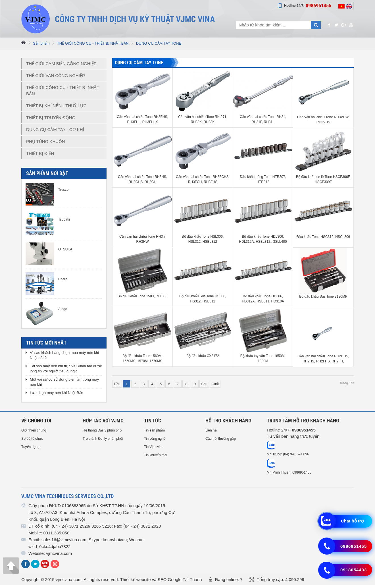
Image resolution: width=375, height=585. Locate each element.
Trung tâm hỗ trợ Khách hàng (303, 421)
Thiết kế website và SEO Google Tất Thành (161, 579)
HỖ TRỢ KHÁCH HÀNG (228, 421)
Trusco (63, 190)
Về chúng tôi (36, 421)
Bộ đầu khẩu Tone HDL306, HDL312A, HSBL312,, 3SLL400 (263, 239)
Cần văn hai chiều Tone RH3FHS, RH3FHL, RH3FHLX (142, 119)
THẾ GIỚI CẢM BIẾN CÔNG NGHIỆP (61, 63)
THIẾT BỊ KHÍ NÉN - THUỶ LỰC (56, 105)
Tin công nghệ (155, 439)
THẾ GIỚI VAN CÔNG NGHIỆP (55, 75)
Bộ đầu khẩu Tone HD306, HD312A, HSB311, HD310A (263, 298)
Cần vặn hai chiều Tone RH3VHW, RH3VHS (323, 119)
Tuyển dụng (30, 447)
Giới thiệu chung (33, 430)
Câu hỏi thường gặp (220, 439)
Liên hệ (211, 430)
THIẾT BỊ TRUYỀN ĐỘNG (50, 117)
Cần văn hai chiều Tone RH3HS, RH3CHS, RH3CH (142, 179)
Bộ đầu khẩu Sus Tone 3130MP (323, 296)
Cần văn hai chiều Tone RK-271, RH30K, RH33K (202, 119)
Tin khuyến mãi (155, 455)
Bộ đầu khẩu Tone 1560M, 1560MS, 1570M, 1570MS (142, 358)
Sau (204, 384)
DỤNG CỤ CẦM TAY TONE (158, 43)
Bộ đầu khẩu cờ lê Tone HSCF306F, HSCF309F (323, 179)
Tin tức (152, 421)
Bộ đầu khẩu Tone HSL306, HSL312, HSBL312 (203, 239)
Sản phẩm (41, 43)
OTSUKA (65, 249)
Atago (62, 309)
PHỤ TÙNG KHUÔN (45, 141)
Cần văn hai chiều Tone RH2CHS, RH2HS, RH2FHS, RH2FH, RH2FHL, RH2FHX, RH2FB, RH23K (323, 359)
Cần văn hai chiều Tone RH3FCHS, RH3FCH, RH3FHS (203, 179)
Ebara (62, 279)
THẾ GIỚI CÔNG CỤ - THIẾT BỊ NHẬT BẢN (93, 43)
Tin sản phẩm (154, 430)
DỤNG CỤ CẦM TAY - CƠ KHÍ (55, 129)
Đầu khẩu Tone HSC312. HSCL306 (323, 237)
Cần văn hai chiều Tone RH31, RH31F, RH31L (263, 119)
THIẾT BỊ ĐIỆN (40, 153)
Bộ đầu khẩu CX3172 (202, 356)
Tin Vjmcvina (153, 447)
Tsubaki (64, 219)
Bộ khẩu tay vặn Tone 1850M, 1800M (263, 358)
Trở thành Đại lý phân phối (103, 439)
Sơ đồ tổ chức (32, 439)
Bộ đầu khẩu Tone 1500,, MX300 (143, 296)
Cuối (215, 384)
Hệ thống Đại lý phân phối (102, 430)
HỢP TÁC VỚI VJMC (103, 421)
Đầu (117, 384)
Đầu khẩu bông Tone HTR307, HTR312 (263, 179)
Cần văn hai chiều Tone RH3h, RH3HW (142, 239)
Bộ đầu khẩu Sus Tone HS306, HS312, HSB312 (202, 298)
